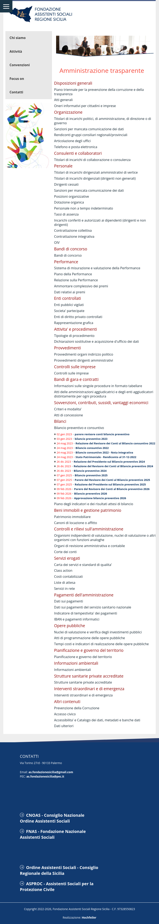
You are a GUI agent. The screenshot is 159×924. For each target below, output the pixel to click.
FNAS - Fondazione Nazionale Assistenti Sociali (53, 834)
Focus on (17, 78)
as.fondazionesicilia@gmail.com (51, 772)
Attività (16, 51)
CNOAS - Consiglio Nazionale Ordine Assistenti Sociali (52, 818)
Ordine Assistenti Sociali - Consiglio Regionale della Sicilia (59, 870)
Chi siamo (18, 37)
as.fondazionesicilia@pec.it (45, 776)
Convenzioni (20, 65)
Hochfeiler (89, 917)
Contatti (16, 92)
